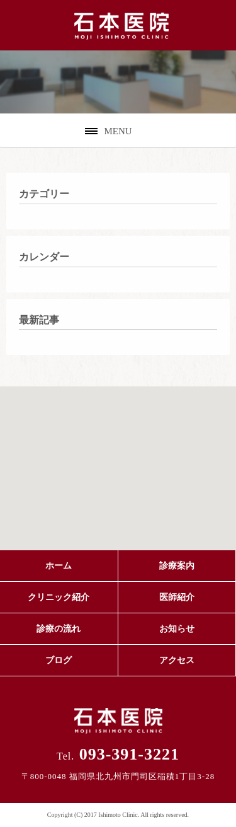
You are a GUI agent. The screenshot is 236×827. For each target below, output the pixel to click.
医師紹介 (176, 597)
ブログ (58, 660)
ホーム (58, 565)
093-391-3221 (118, 754)
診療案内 (176, 565)
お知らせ (176, 628)
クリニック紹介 (58, 597)
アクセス (176, 660)
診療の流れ (59, 628)
